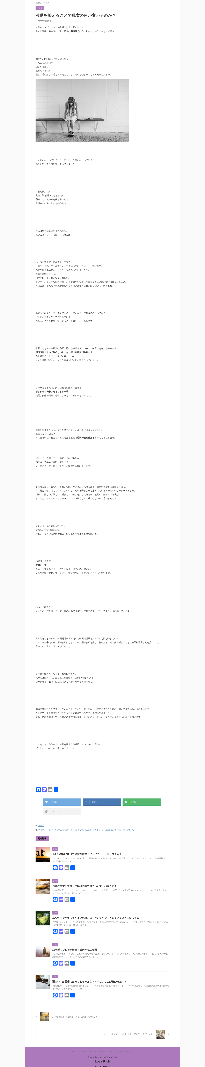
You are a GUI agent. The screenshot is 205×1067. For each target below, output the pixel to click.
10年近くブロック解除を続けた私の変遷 (73, 946)
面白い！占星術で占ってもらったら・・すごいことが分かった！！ (87, 978)
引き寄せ (88, 826)
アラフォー (43, 826)
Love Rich (102, 1057)
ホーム (74, 1048)
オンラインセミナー (97, 1048)
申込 (110, 1048)
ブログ (41, 822)
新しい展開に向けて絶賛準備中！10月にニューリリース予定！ (85, 850)
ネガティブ (68, 826)
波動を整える (128, 826)
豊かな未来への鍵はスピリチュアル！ (102, 1053)
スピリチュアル (55, 826)
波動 (119, 826)
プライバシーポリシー (124, 1048)
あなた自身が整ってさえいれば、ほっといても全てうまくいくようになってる (93, 914)
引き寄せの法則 (110, 826)
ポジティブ (78, 826)
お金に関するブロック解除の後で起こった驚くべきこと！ (82, 882)
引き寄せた (97, 826)
